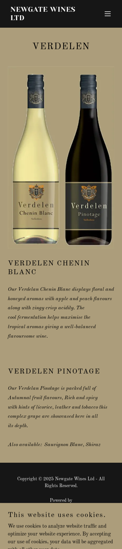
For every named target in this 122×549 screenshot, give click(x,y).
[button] (107, 13)
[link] (45, 18)
